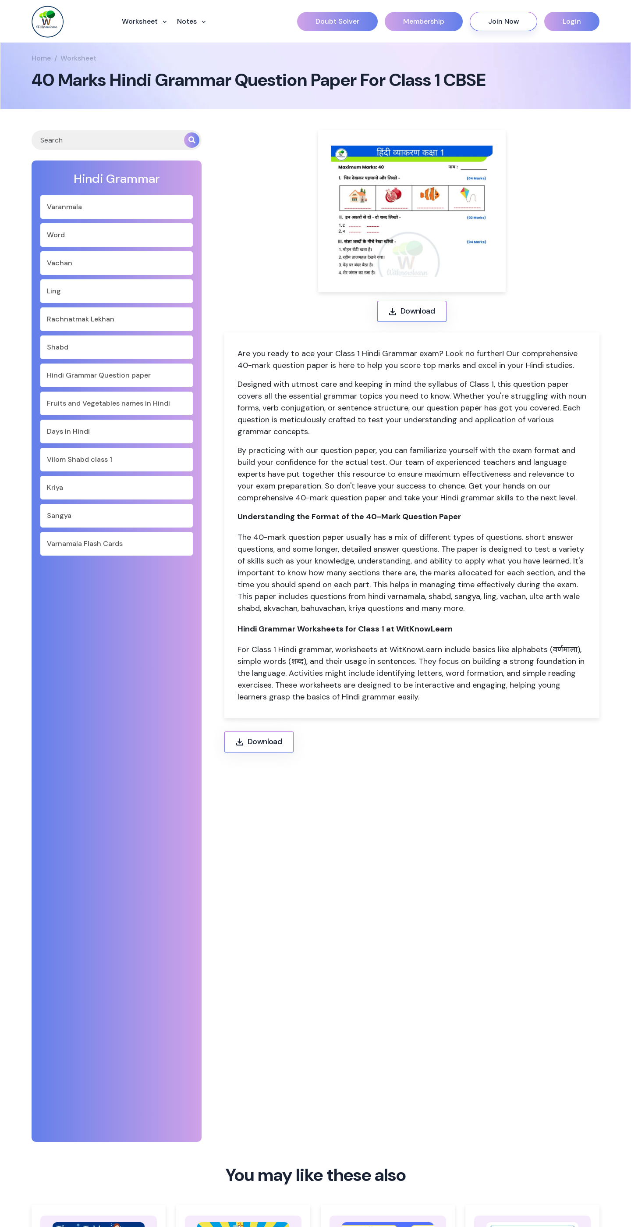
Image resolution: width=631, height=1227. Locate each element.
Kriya (55, 487)
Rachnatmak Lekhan (80, 319)
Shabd (57, 347)
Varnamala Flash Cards (85, 543)
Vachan (59, 263)
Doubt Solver (337, 21)
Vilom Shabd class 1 (79, 459)
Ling (54, 291)
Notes (188, 21)
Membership (423, 21)
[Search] (108, 140)
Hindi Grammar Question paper (99, 375)
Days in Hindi (68, 431)
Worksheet (141, 21)
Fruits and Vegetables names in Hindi (108, 403)
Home (41, 58)
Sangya (59, 515)
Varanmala (64, 206)
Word (56, 234)
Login (572, 21)
